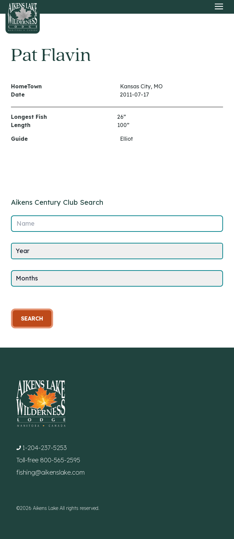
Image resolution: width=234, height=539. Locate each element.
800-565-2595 (60, 460)
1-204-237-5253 (44, 448)
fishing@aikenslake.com (50, 472)
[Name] (117, 223)
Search (32, 318)
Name (25, 223)
